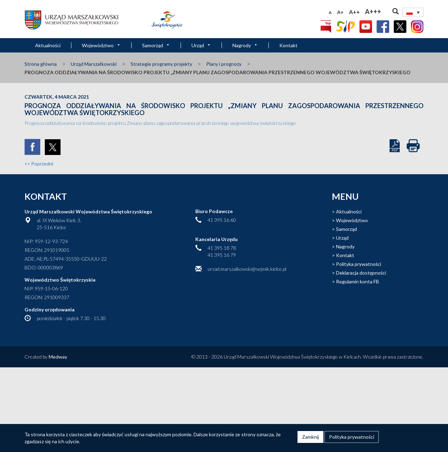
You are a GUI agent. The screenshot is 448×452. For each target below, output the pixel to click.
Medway (58, 357)
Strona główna (40, 64)
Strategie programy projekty (161, 64)
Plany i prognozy (223, 64)
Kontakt (288, 45)
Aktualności (48, 45)
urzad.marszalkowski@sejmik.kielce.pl (247, 269)
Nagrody (245, 45)
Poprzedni (38, 164)
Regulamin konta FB (357, 281)
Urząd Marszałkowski (94, 64)
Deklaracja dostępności (361, 273)
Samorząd (156, 45)
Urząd (201, 45)
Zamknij (310, 437)
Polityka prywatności (358, 264)
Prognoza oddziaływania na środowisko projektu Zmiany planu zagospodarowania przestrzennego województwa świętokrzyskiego (160, 123)
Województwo (101, 45)
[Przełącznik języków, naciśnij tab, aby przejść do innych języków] (413, 12)
